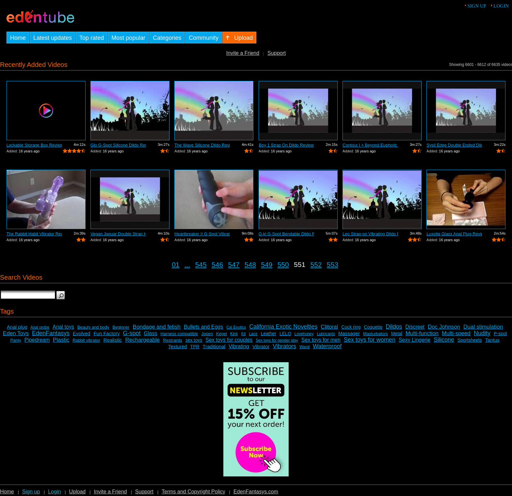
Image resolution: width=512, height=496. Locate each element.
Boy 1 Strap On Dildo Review (286, 145)
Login (501, 5)
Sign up (476, 5)
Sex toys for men (321, 340)
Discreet (414, 327)
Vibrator (260, 346)
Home (7, 491)
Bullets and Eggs (203, 327)
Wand (304, 347)
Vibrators (284, 346)
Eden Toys (16, 333)
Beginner (121, 327)
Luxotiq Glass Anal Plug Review (454, 233)
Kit (243, 334)
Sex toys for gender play (277, 340)
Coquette (373, 327)
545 (201, 264)
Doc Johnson (444, 327)
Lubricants (326, 334)
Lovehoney (304, 334)
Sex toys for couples (228, 340)
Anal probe (39, 327)
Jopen (207, 333)
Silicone (444, 339)
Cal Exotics (236, 327)
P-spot (500, 333)
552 (316, 264)
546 (217, 264)
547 (233, 264)
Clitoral (329, 327)
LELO (285, 333)
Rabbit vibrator (86, 340)
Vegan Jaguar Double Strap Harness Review (118, 233)
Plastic (61, 340)
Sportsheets (469, 340)
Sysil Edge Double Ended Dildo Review (454, 145)
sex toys (193, 340)
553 (332, 264)
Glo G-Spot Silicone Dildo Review (118, 145)
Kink (234, 334)
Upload (77, 491)
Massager (349, 333)
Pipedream (37, 340)
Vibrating (239, 346)
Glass (150, 333)
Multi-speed (456, 333)
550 (283, 264)
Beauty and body (93, 327)
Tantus (492, 340)
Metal (396, 333)
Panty (15, 340)
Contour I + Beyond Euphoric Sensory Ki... (370, 145)
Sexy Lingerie (414, 340)
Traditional (214, 346)
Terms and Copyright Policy (193, 491)
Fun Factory (106, 333)
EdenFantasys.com (255, 491)
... (187, 264)
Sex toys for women (369, 339)
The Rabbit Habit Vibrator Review (34, 233)
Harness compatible (179, 333)
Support (276, 53)
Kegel (221, 333)
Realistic (113, 340)
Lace (253, 334)
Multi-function (422, 333)
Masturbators (375, 333)
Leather (268, 333)
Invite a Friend (242, 53)
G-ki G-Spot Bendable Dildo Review (286, 233)
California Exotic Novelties (283, 326)
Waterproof (327, 346)
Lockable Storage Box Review (34, 145)
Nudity (482, 333)
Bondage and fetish (157, 327)
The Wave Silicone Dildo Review (202, 145)
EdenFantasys (51, 333)
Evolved (81, 333)
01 (175, 264)
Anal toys (63, 327)
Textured (177, 346)
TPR (195, 346)
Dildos (394, 326)
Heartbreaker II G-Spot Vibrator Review (202, 233)
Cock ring (350, 327)
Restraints (172, 340)
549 (266, 264)
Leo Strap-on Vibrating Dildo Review (370, 233)
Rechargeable (142, 340)
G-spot (131, 333)
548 (250, 264)
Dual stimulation (483, 327)
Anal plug (17, 327)
